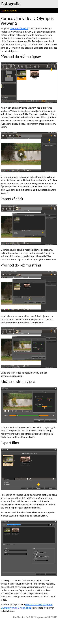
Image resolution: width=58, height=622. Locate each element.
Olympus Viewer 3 (19, 28)
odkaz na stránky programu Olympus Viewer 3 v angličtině (27, 606)
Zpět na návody (9, 10)
